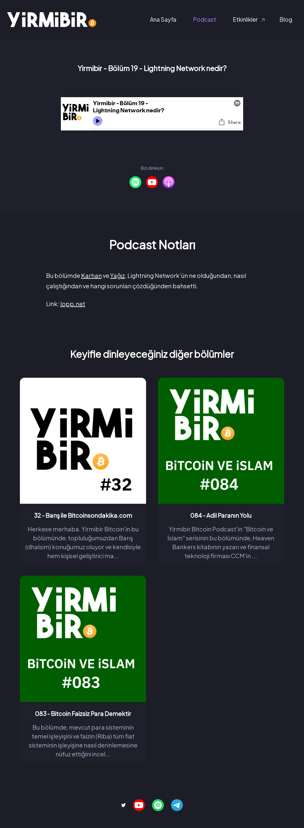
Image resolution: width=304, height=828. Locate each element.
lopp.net (72, 303)
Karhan (91, 275)
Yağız (117, 275)
